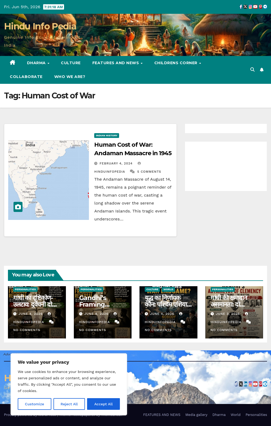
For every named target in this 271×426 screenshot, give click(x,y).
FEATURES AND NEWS (116, 62)
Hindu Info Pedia (40, 26)
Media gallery (196, 415)
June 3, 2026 (228, 314)
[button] (252, 69)
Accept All (103, 404)
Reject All (69, 404)
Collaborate (26, 76)
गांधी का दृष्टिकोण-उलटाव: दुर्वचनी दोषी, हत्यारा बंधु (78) (35, 304)
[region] (69, 384)
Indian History (107, 135)
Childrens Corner (176, 62)
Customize (34, 404)
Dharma (37, 62)
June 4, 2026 (31, 314)
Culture (71, 62)
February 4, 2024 (117, 163)
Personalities (25, 289)
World (168, 289)
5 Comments (149, 171)
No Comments (26, 330)
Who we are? (69, 76)
